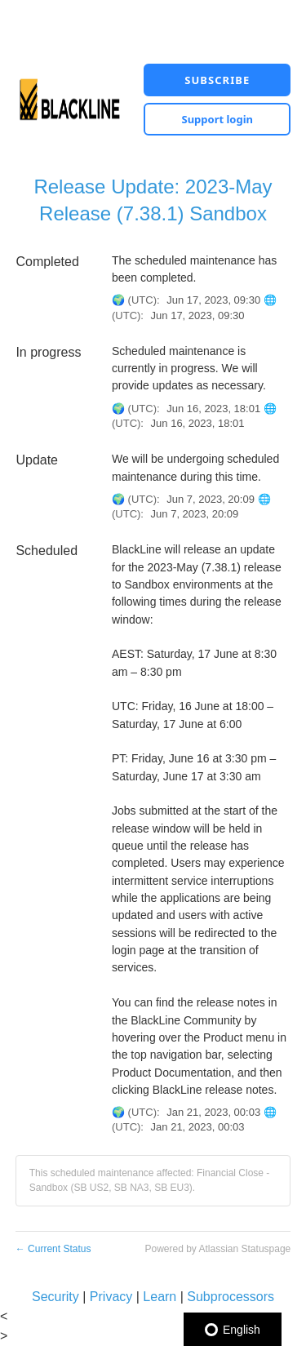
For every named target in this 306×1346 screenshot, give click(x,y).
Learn (159, 1297)
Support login (217, 119)
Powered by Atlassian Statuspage (217, 1249)
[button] (217, 80)
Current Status (53, 1249)
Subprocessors (230, 1297)
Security (55, 1297)
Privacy (111, 1297)
